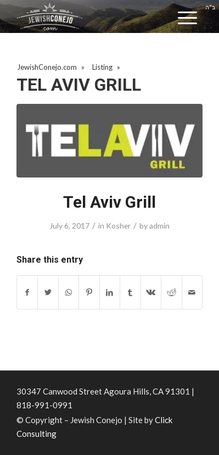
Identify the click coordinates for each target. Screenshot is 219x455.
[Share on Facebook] (27, 292)
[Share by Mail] (192, 292)
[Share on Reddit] (171, 292)
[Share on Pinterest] (89, 292)
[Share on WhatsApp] (68, 292)
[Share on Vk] (151, 292)
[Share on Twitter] (48, 292)
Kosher (118, 225)
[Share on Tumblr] (130, 292)
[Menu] (187, 18)
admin (159, 225)
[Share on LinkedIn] (110, 292)
